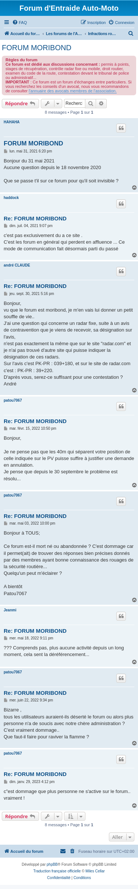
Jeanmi (10, 610)
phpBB (52, 864)
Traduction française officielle (57, 871)
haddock (11, 198)
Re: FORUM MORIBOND (35, 218)
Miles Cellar (95, 871)
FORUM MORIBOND (36, 48)
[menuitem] (19, 22)
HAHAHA (12, 122)
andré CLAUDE (17, 265)
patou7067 (13, 400)
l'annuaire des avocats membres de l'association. (73, 91)
